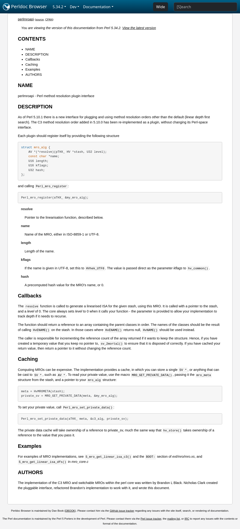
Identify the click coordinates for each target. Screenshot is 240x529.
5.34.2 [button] (58, 6)
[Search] (205, 6)
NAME (30, 49)
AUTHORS (33, 74)
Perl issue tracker (151, 518)
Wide (160, 6)
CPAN (48, 19)
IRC (186, 518)
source (40, 19)
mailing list (173, 518)
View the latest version (139, 28)
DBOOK (70, 510)
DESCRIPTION (36, 54)
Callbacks (32, 59)
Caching (31, 64)
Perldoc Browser (25, 6)
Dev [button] (73, 6)
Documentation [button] (96, 6)
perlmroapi (26, 19)
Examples (32, 69)
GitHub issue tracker (122, 510)
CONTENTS (32, 39)
